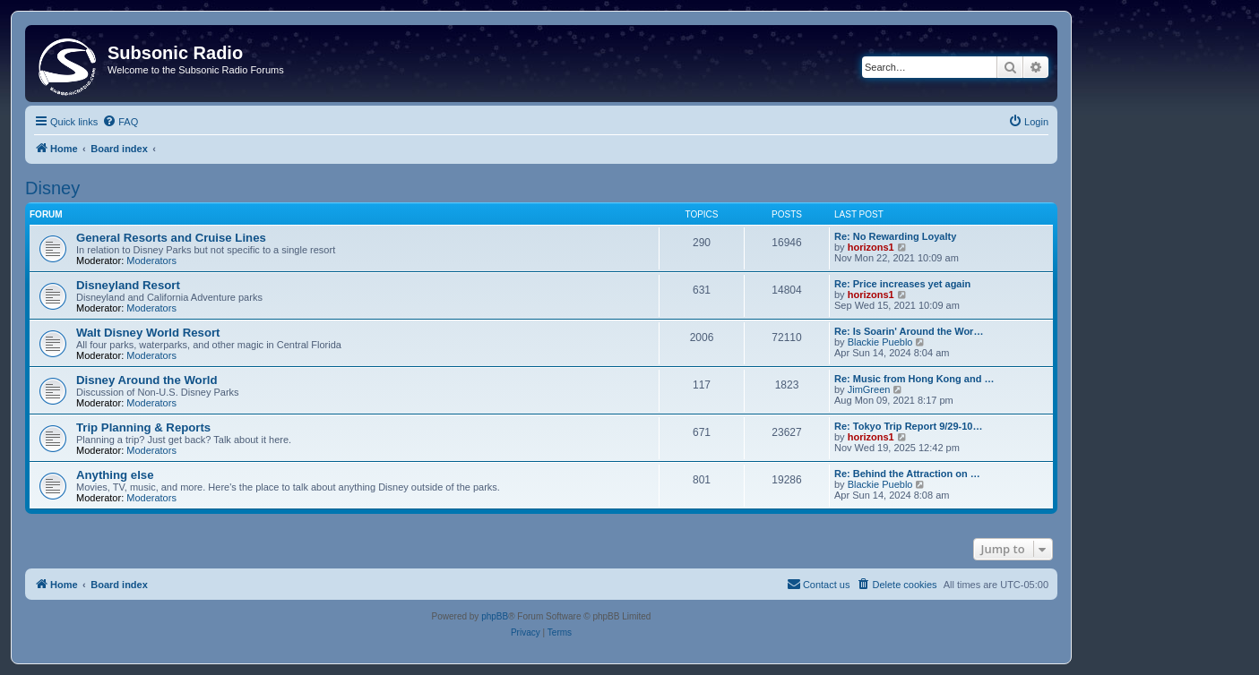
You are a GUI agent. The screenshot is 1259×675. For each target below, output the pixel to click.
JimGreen (869, 389)
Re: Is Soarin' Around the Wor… (908, 331)
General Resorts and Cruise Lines (171, 237)
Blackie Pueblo (880, 342)
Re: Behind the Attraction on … (907, 473)
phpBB (494, 616)
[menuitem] (120, 121)
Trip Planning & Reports (143, 427)
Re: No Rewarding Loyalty (895, 236)
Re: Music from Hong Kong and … (914, 378)
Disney (52, 188)
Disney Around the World (147, 380)
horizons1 (871, 247)
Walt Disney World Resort (148, 332)
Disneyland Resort (128, 285)
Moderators (151, 260)
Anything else (114, 475)
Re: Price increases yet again (902, 283)
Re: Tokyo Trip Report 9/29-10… (908, 426)
